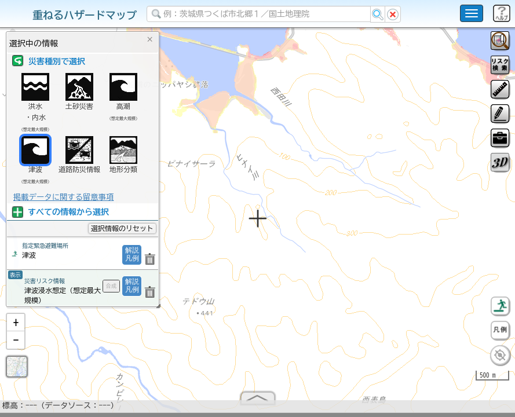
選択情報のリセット (122, 228)
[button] (15, 327)
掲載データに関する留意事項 (63, 197)
